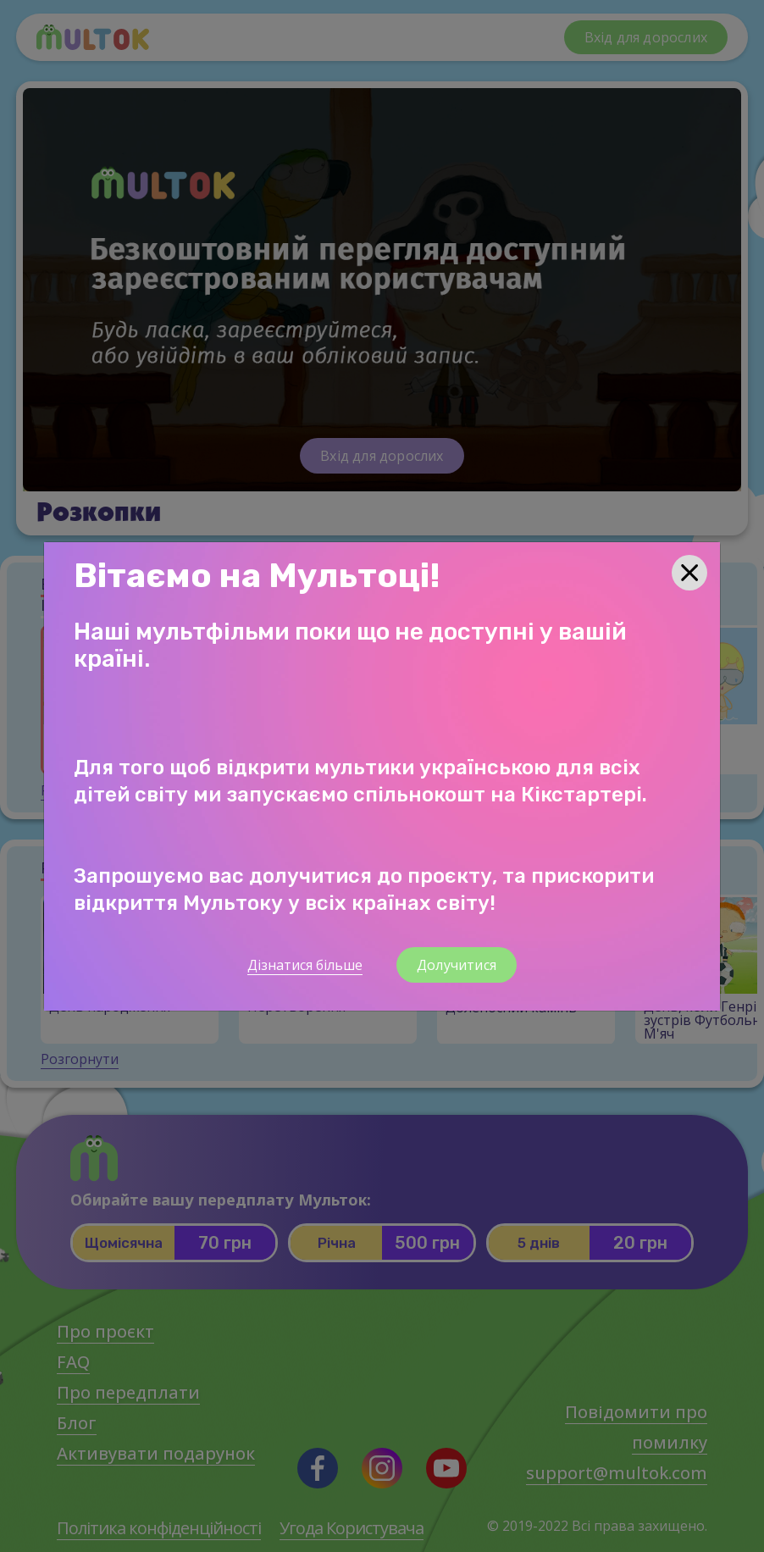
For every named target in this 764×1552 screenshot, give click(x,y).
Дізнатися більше (305, 965)
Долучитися (456, 965)
